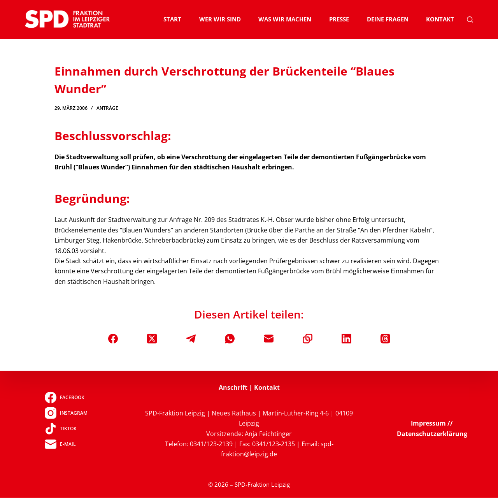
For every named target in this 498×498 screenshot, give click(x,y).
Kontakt (440, 19)
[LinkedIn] (346, 338)
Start (172, 19)
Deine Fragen (388, 19)
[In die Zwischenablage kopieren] (307, 338)
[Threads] (385, 338)
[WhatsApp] (229, 338)
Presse (339, 19)
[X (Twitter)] (152, 338)
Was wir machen (284, 19)
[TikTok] (66, 428)
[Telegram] (190, 338)
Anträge (107, 108)
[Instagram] (66, 413)
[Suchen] (470, 19)
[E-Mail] (268, 338)
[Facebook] (113, 338)
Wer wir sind (220, 19)
